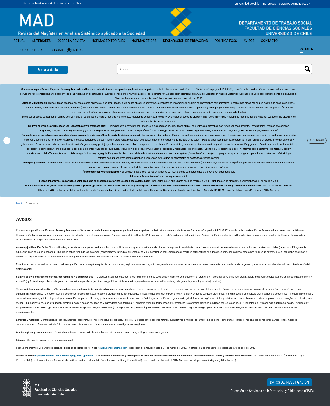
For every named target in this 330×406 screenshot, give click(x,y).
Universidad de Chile (247, 3)
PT (313, 49)
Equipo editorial (30, 50)
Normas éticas (144, 41)
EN (307, 49)
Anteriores (41, 41)
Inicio (20, 203)
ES (301, 49)
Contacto (269, 41)
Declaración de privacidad (185, 41)
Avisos (249, 41)
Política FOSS (226, 41)
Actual (19, 41)
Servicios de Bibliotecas (293, 3)
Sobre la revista (71, 41)
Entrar (78, 50)
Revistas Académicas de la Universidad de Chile (52, 3)
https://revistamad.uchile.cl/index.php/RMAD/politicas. (74, 185)
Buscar (57, 50)
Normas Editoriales (108, 41)
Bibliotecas (269, 3)
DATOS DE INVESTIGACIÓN (289, 382)
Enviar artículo (48, 70)
